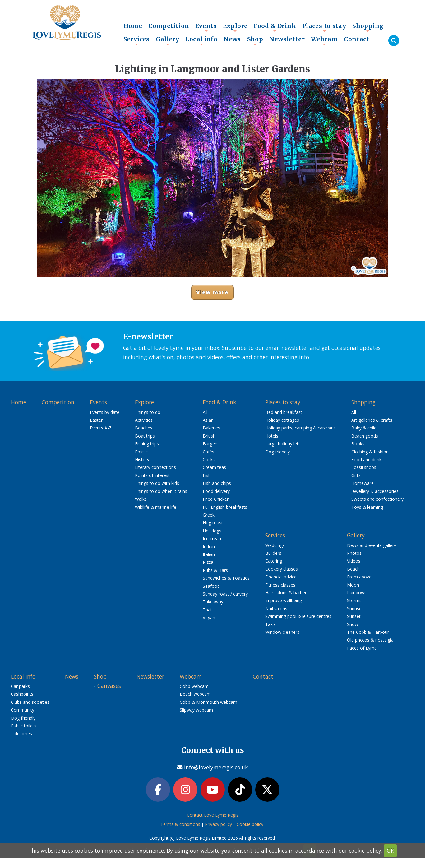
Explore (235, 27)
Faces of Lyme (362, 648)
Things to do (147, 412)
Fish (207, 475)
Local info (201, 40)
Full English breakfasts (225, 507)
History (142, 459)
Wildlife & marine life (155, 507)
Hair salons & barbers (287, 593)
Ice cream (213, 538)
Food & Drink (275, 27)
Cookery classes (281, 569)
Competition (168, 26)
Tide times (21, 733)
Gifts (356, 475)
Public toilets (23, 726)
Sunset (354, 616)
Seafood (211, 586)
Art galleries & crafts (371, 420)
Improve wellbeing (283, 600)
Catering (273, 561)
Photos (354, 553)
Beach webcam (195, 694)
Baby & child (363, 428)
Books (357, 444)
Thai (207, 610)
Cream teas (214, 467)
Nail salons (276, 608)
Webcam (324, 40)
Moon (353, 585)
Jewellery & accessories (375, 491)
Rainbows (357, 593)
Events (205, 27)
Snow (352, 624)
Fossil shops (363, 467)
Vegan (209, 617)
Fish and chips (217, 483)
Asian (208, 420)
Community (22, 710)
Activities (144, 420)
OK (390, 850)
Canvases (109, 685)
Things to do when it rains (161, 491)
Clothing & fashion (370, 452)
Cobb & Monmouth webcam (208, 702)
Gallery (167, 40)
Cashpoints (22, 694)
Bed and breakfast (283, 412)
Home (132, 26)
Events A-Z (101, 428)
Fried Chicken (216, 499)
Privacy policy (218, 824)
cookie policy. (365, 850)
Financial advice (281, 577)
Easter (96, 420)
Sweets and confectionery (377, 499)
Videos (353, 561)
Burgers (211, 444)
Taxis (270, 624)
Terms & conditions (180, 824)
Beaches (143, 428)
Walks (141, 499)
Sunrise (354, 608)
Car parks (20, 686)
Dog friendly (277, 452)
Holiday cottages (282, 420)
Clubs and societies (30, 702)
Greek (209, 515)
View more (212, 292)
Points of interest (152, 475)
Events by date (104, 412)
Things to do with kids (157, 483)
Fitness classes (280, 585)
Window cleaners (282, 632)
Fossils (142, 452)
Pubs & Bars (215, 570)
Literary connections (155, 467)
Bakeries (211, 428)
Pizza (208, 562)
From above (359, 577)
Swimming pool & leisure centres (298, 616)
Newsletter (287, 39)
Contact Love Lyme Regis (212, 815)
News (232, 39)
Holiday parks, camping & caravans (300, 428)
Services (136, 40)
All (205, 412)
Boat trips (145, 436)
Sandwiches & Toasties (226, 578)
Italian (209, 554)
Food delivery (216, 491)
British (209, 436)
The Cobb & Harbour (368, 632)
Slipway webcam (196, 710)
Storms (354, 600)
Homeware (362, 483)
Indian (209, 547)
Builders (273, 553)
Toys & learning (367, 507)
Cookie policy (250, 824)
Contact (356, 39)
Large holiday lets (283, 444)
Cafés (208, 452)
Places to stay (324, 27)
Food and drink (366, 459)
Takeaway (213, 602)
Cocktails (212, 459)
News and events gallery (371, 545)
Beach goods (364, 436)
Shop (255, 40)
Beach (353, 569)
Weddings (275, 545)
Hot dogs (212, 531)
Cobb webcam (194, 686)
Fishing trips (147, 444)
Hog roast (213, 523)
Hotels (271, 436)
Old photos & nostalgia (370, 640)
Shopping (367, 27)
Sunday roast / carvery (225, 594)
